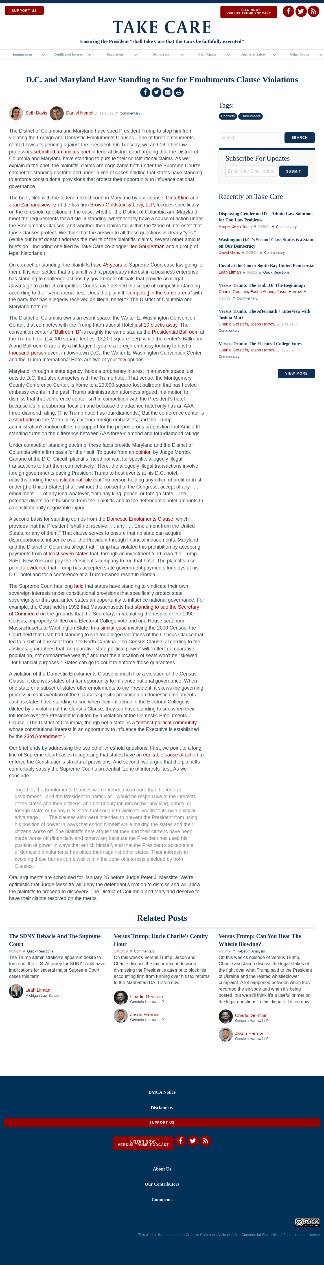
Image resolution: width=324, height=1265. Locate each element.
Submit (293, 171)
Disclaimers (162, 1107)
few (122, 359)
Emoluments (250, 116)
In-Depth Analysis (251, 951)
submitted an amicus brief (62, 152)
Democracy (161, 55)
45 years (112, 265)
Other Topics (300, 55)
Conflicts (228, 116)
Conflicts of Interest (69, 55)
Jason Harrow (289, 291)
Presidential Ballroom (175, 332)
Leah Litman (230, 272)
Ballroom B (67, 332)
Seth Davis (36, 113)
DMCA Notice (162, 1092)
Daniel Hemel (79, 113)
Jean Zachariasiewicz (32, 205)
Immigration (22, 55)
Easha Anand (262, 291)
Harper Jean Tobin (235, 226)
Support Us (162, 1123)
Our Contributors (162, 1184)
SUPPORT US (24, 11)
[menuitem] (23, 55)
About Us (162, 1169)
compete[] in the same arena (158, 293)
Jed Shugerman (147, 246)
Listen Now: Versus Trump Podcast (249, 11)
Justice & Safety (253, 55)
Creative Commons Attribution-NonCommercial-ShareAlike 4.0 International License (253, 1235)
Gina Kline (177, 198)
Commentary (130, 113)
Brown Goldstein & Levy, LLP (122, 205)
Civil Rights (207, 55)
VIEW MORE (296, 373)
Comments (162, 1199)
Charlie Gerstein (233, 291)
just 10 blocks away (156, 325)
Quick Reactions (276, 272)
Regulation (115, 55)
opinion (144, 452)
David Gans (229, 252)
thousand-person (27, 353)
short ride (23, 420)
